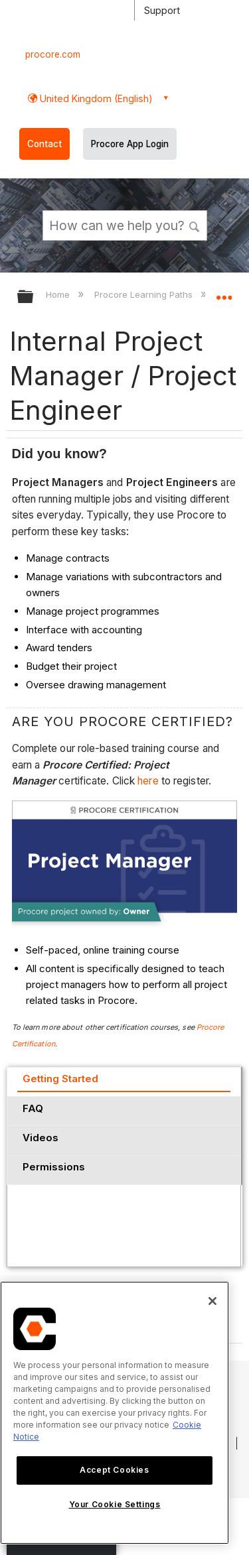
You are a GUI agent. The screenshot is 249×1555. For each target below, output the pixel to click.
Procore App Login (130, 144)
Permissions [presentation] (54, 1166)
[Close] (212, 1301)
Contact (44, 144)
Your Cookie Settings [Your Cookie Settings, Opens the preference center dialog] (115, 1504)
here (149, 781)
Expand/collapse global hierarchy (34, 297)
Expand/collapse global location (224, 292)
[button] (194, 224)
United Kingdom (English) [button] (95, 98)
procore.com (52, 54)
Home (59, 294)
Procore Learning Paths (144, 294)
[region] (114, 1412)
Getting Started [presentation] (60, 1078)
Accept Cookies (114, 1470)
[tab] (123, 1081)
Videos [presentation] (40, 1137)
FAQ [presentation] (33, 1108)
